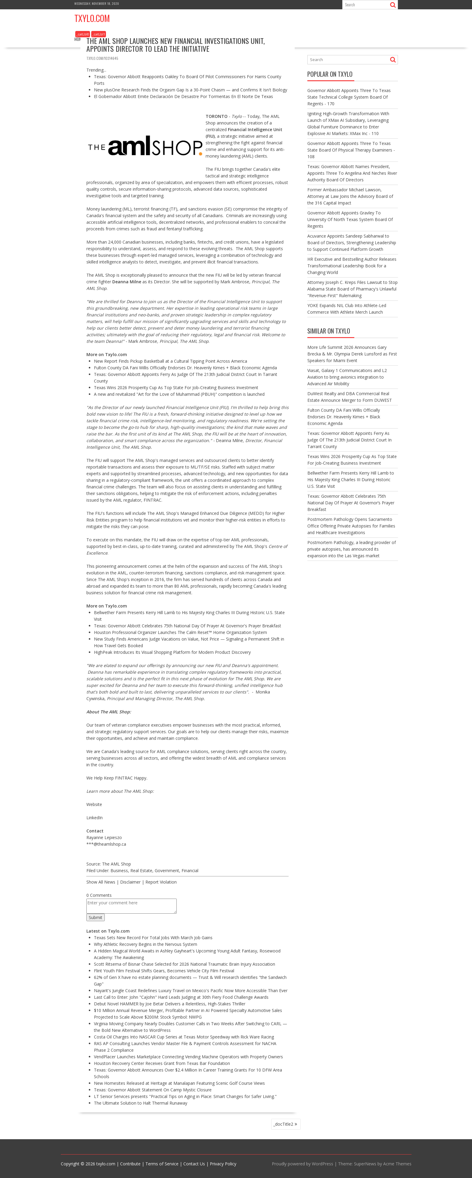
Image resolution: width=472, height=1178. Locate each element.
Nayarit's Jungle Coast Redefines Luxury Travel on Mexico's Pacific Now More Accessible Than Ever (190, 990)
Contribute (130, 1164)
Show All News (100, 882)
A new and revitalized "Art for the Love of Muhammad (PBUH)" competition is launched (179, 394)
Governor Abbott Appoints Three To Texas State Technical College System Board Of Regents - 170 (349, 97)
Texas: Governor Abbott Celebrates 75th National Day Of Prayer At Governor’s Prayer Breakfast (350, 502)
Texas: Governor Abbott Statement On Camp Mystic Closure (153, 1090)
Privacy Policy (223, 1164)
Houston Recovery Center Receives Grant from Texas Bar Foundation (162, 1063)
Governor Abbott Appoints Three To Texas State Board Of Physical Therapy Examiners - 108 (351, 149)
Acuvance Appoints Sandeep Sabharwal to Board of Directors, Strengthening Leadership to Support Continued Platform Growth (351, 242)
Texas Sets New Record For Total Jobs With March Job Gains (153, 937)
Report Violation (161, 882)
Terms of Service (162, 1164)
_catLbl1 (98, 34)
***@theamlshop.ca (106, 844)
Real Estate (141, 870)
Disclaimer (130, 882)
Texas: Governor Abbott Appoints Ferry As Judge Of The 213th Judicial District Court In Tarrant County (349, 439)
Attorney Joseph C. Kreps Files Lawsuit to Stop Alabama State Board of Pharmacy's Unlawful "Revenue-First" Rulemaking (352, 288)
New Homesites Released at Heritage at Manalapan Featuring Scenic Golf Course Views (179, 1083)
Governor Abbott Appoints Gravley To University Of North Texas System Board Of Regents (350, 219)
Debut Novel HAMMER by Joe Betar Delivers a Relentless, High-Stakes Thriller (169, 1004)
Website (94, 804)
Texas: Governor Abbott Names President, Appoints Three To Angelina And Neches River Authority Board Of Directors (352, 173)
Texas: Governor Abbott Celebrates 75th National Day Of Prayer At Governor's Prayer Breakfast (187, 626)
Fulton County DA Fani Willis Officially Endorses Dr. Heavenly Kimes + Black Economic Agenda (185, 368)
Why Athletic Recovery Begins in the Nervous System (145, 944)
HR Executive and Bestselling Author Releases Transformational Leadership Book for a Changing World (351, 265)
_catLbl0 (82, 34)
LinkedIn (94, 817)
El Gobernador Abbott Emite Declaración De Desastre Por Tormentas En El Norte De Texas (183, 96)
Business (119, 870)
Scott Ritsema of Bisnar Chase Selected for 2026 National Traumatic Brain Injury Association (184, 964)
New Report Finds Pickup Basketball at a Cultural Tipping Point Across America (170, 361)
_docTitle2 (283, 1124)
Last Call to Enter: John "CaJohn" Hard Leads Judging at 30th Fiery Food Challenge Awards (181, 997)
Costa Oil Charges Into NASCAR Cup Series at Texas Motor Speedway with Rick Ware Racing (184, 1037)
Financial (190, 870)
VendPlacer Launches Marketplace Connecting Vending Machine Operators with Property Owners (188, 1057)
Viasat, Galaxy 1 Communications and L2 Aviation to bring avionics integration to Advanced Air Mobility (347, 377)
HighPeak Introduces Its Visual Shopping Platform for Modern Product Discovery (172, 652)
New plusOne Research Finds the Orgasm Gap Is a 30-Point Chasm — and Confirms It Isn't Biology (190, 90)
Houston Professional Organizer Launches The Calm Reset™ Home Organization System (180, 632)
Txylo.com (92, 18)
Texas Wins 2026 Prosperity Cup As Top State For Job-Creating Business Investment (176, 387)
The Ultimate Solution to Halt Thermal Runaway (140, 1103)
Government (167, 870)
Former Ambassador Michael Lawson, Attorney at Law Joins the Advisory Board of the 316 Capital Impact (350, 196)
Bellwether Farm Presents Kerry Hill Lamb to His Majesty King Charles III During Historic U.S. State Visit (350, 479)
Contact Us (194, 1164)
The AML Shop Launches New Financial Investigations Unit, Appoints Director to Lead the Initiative (175, 44)
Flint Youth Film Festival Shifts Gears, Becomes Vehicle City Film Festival (164, 970)
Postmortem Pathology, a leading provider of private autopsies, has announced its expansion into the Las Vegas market (351, 549)
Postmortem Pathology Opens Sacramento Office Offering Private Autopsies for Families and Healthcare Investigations (351, 525)
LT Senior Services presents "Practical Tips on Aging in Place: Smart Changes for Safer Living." (185, 1096)
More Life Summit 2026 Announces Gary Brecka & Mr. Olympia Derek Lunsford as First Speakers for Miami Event (352, 353)
